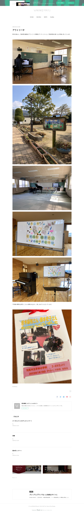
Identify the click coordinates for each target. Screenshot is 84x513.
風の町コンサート (17, 450)
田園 (13, 435)
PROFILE (39, 17)
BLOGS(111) (14, 386)
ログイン (70, 3)
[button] (32, 17)
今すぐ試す (60, 2)
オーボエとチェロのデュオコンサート (22, 421)
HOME (32, 17)
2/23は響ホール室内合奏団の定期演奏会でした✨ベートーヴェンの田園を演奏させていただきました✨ (35, 438)
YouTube (52, 17)
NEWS (45, 17)
